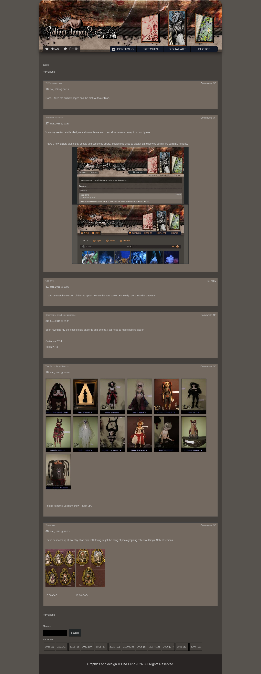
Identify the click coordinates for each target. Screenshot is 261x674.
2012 (84, 646)
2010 (112, 646)
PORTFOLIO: (123, 49)
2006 (166, 646)
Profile (71, 49)
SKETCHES (150, 49)
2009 (126, 646)
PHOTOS (204, 49)
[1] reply (212, 280)
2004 (193, 646)
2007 (152, 646)
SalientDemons (164, 540)
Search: (47, 626)
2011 (98, 646)
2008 (140, 646)
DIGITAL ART (177, 49)
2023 (47, 646)
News (52, 49)
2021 (60, 646)
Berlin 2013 (51, 347)
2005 (179, 646)
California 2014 (53, 341)
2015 (72, 646)
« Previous (49, 71)
